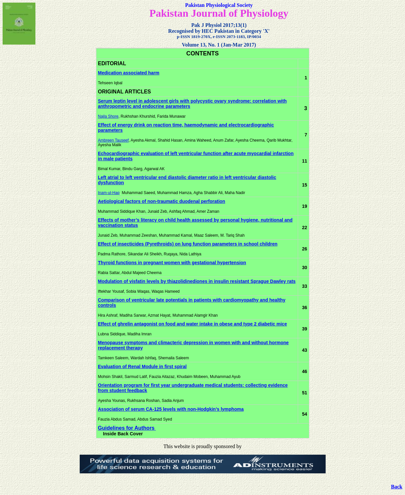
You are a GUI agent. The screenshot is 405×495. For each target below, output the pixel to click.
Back (396, 486)
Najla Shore (108, 116)
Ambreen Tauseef (113, 140)
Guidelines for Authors (126, 428)
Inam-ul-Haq (109, 192)
